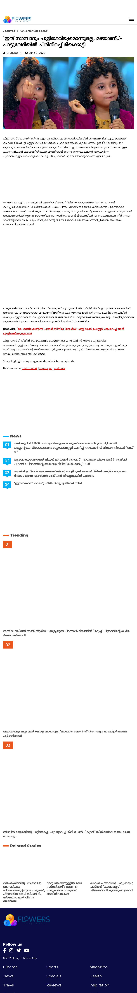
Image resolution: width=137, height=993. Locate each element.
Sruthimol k (14, 52)
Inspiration (99, 985)
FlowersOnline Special (34, 30)
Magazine (98, 967)
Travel (8, 985)
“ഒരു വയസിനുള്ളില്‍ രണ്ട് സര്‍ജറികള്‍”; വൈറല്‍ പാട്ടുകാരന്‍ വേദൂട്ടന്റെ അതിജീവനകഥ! (64, 889)
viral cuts (59, 368)
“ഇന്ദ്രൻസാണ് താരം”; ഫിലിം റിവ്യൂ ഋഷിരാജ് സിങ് (48, 483)
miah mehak (29, 368)
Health (95, 976)
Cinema (10, 967)
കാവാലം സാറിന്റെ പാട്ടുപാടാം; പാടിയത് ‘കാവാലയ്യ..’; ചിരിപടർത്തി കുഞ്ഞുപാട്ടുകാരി (111, 887)
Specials (53, 976)
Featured (9, 30)
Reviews (53, 985)
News (15, 436)
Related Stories (25, 846)
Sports (52, 967)
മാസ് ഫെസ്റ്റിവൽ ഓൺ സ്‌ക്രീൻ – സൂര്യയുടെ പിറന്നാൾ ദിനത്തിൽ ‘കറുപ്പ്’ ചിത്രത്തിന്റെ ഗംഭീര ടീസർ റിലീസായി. (66, 633)
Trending (19, 535)
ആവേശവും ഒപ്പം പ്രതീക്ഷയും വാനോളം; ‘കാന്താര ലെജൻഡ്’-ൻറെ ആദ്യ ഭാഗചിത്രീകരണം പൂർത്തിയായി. (65, 734)
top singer (45, 368)
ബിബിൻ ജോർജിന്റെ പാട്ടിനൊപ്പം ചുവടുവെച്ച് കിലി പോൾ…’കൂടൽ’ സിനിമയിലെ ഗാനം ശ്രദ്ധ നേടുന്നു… (66, 834)
